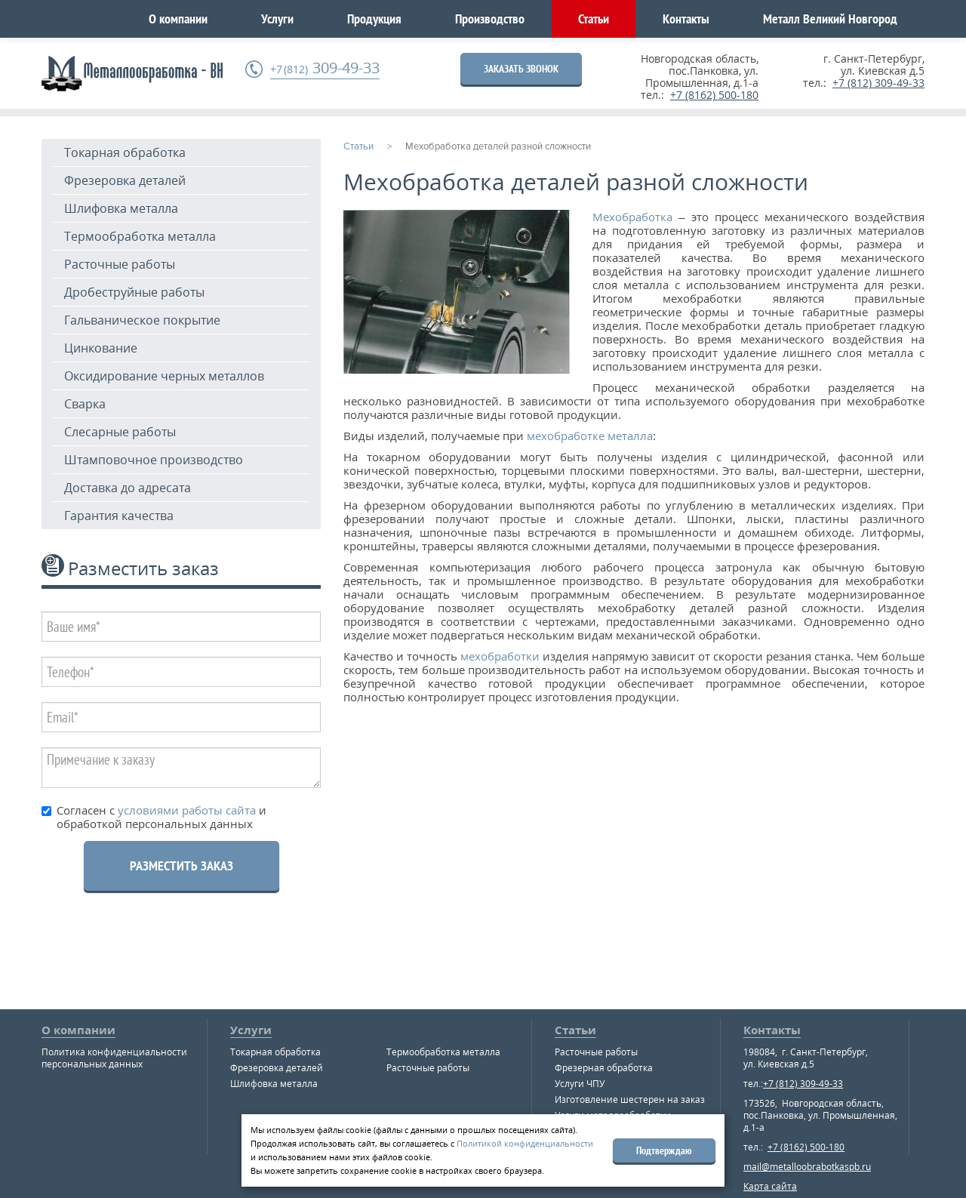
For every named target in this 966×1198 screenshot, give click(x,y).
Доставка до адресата (127, 487)
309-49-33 (325, 68)
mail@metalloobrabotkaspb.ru (807, 1166)
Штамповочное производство (153, 459)
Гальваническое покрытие (142, 320)
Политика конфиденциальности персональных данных (114, 1058)
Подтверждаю (664, 1150)
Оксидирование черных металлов (164, 376)
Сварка (85, 404)
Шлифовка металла (121, 208)
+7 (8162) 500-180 (714, 95)
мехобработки (498, 656)
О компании (178, 18)
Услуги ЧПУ (580, 1083)
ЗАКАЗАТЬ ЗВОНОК (521, 68)
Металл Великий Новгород (830, 18)
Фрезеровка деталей (125, 180)
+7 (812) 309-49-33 (878, 82)
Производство (490, 18)
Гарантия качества (119, 515)
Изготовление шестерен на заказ (630, 1099)
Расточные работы (119, 264)
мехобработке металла (588, 435)
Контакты (686, 18)
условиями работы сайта (185, 810)
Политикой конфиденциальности (525, 1143)
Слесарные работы (120, 431)
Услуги (277, 18)
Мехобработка (632, 216)
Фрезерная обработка (604, 1067)
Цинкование (100, 348)
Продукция (374, 18)
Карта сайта (770, 1186)
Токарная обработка (125, 152)
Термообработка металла (140, 236)
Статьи (593, 18)
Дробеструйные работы (134, 292)
